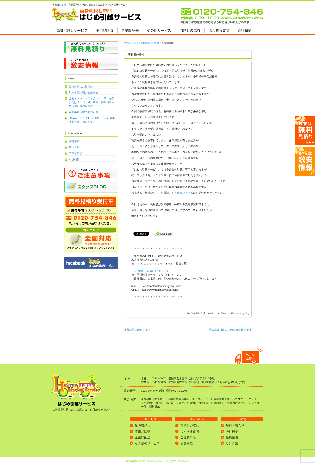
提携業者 (74, 141)
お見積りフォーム (182, 192)
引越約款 (74, 159)
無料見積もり (235, 425)
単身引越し (142, 425)
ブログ (135, 43)
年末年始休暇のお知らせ (83, 92)
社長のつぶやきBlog (150, 43)
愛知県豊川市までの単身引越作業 (229, 329)
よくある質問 (189, 431)
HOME (127, 43)
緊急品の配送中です (138, 329)
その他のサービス (147, 443)
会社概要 (232, 431)
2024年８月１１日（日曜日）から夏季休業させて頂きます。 (92, 120)
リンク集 (74, 147)
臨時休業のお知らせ (81, 86)
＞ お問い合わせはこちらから (152, 271)
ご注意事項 (75, 153)
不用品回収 (142, 431)
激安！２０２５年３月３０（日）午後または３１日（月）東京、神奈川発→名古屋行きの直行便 (91, 102)
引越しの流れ (189, 425)
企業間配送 (142, 437)
